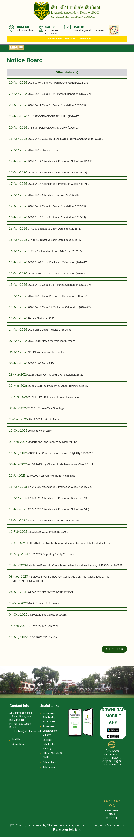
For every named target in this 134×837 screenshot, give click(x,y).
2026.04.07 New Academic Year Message (51, 340)
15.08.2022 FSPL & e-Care (43, 637)
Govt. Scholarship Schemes (43, 603)
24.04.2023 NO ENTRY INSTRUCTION (50, 592)
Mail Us (16, 739)
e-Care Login (55, 38)
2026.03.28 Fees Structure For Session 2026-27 (56, 374)
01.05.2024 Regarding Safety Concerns (51, 554)
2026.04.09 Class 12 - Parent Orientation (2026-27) (57, 273)
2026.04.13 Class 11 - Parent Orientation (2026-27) (57, 295)
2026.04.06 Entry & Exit (41, 363)
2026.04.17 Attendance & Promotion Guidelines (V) (57, 172)
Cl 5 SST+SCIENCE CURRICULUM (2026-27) (53, 127)
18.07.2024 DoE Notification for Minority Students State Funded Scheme (68, 542)
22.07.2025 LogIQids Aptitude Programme (51, 475)
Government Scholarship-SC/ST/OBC (49, 717)
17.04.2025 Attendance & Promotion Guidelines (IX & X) (60, 486)
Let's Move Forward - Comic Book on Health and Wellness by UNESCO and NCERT (74, 565)
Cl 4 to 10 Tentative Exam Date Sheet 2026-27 (54, 239)
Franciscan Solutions (67, 829)
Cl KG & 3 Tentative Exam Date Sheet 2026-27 (54, 228)
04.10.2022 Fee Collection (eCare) (47, 614)
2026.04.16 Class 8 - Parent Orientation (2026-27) (57, 217)
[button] (16, 47)
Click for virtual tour (25, 30)
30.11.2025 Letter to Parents (45, 419)
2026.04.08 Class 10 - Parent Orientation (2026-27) (57, 262)
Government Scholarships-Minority (50, 730)
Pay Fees (70, 38)
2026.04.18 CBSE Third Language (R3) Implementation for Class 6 (65, 138)
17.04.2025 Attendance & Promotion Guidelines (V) (57, 498)
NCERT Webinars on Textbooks (46, 352)
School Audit (50, 762)
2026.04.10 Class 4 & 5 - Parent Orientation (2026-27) (59, 284)
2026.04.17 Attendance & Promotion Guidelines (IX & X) (60, 161)
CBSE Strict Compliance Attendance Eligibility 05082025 (60, 453)
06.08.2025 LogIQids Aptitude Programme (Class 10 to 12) (61, 464)
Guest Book (18, 744)
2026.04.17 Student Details (43, 150)
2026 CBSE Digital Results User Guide (49, 329)
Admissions (84, 38)
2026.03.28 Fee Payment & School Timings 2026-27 (58, 385)
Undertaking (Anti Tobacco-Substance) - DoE (53, 441)
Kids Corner (49, 767)
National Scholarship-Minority (49, 744)
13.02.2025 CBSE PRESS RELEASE (48, 531)
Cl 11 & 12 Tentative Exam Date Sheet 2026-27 (55, 251)
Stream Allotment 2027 (41, 318)
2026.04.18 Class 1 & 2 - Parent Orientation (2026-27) (59, 93)
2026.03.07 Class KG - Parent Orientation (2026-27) (58, 82)
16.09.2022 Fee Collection (43, 625)
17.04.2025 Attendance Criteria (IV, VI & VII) (53, 520)
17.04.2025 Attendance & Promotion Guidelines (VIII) (58, 509)
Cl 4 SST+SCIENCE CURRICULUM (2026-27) (53, 116)
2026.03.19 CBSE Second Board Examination (54, 397)
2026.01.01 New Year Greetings (45, 408)
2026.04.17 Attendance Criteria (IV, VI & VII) (53, 194)
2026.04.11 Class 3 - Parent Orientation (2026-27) (57, 105)
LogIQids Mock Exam (40, 430)
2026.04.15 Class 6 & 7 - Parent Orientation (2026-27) (59, 307)
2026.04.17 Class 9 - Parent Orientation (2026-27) (57, 206)
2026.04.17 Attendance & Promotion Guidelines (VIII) (58, 183)
